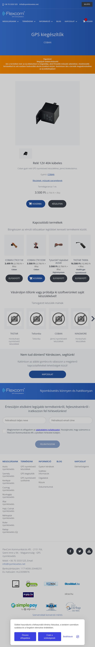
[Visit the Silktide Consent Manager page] (78, 637)
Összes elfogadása (25, 636)
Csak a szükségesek (49, 636)
